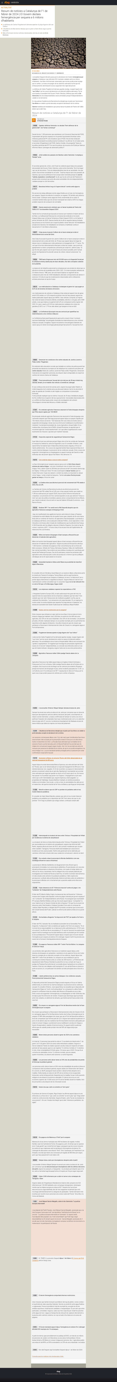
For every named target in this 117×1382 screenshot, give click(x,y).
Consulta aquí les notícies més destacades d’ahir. (48, 1356)
